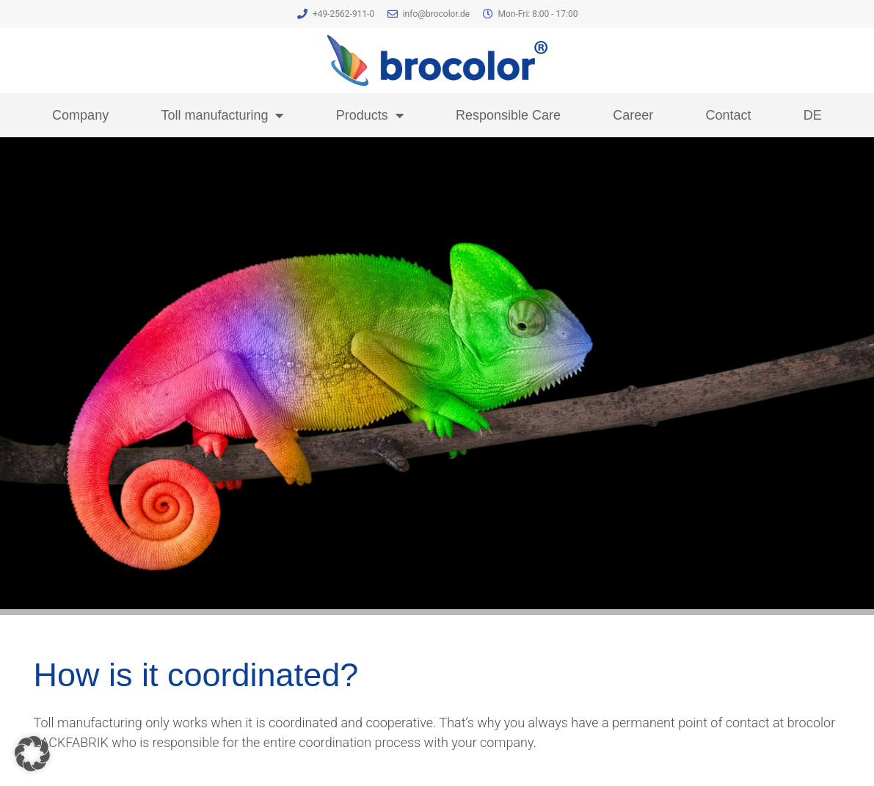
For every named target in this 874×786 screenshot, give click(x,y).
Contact (728, 115)
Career (633, 115)
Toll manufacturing (222, 115)
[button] (32, 753)
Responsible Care (508, 115)
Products (370, 115)
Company (80, 115)
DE (813, 115)
